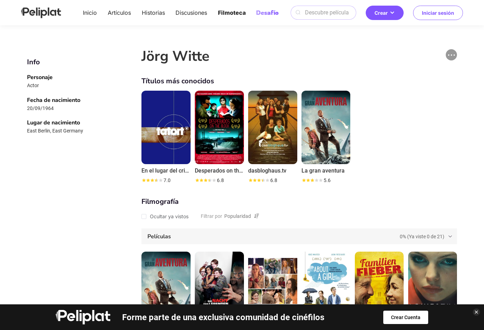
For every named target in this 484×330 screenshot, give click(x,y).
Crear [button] (384, 13)
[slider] (152, 180)
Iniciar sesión (438, 13)
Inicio (90, 12)
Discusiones (191, 12)
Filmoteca (232, 12)
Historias (153, 12)
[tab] (299, 236)
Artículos (119, 12)
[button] (451, 54)
